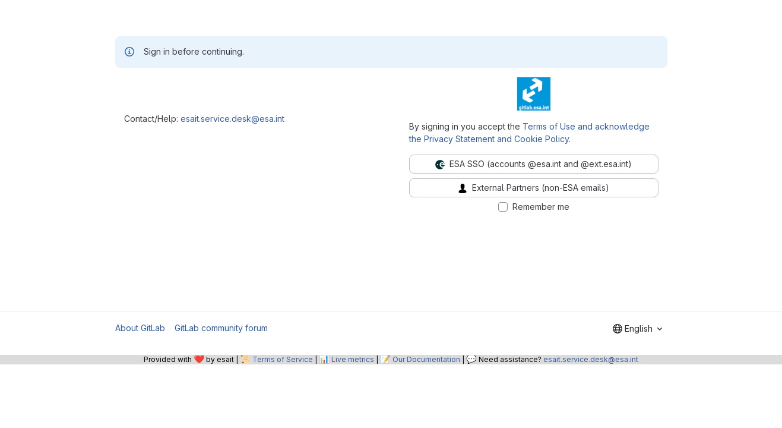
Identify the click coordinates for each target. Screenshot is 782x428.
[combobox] (637, 329)
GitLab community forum (221, 328)
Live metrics (352, 359)
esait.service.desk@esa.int (232, 119)
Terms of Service (282, 359)
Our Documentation (426, 359)
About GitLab (140, 328)
